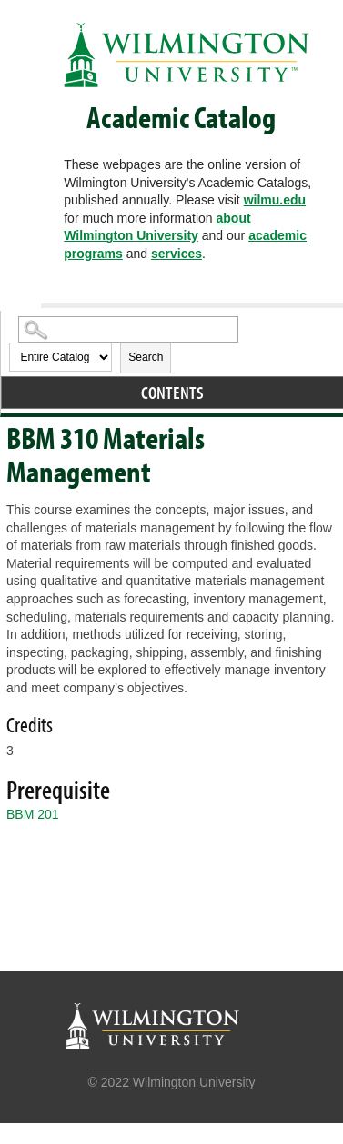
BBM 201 (32, 814)
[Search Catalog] (128, 329)
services (176, 253)
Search (145, 357)
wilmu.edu (275, 200)
